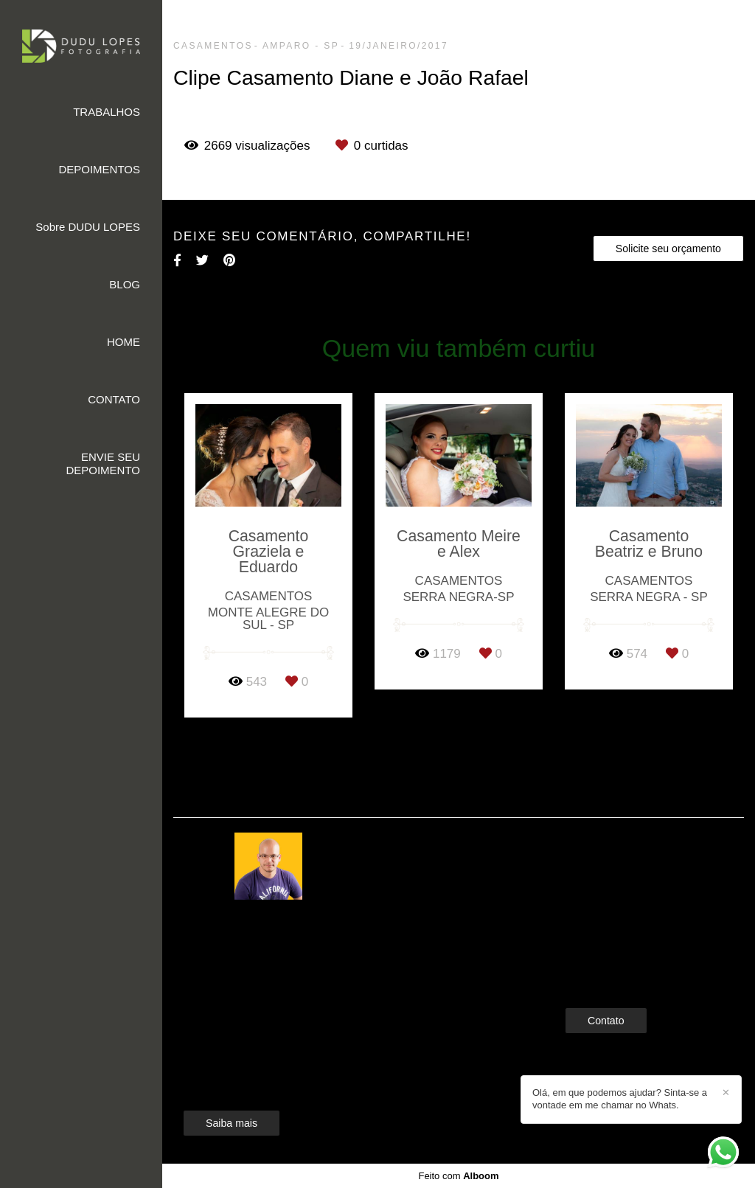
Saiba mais (231, 1123)
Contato (606, 1021)
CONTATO (114, 399)
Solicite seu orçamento (668, 248)
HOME (123, 342)
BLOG (124, 284)
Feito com (458, 1175)
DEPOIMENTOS (99, 169)
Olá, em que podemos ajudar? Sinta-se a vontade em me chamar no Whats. (619, 1099)
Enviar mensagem (630, 871)
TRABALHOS (106, 111)
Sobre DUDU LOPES (87, 226)
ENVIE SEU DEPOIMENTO (103, 463)
